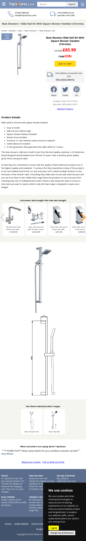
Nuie (20, 30)
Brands (12, 30)
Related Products (65, 109)
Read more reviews (31, 462)
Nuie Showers (30, 30)
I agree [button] (53, 528)
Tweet (65, 91)
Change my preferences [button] (62, 533)
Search (71, 4)
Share (53, 91)
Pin (76, 91)
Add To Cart (65, 64)
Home (4, 30)
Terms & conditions (40, 523)
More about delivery (65, 79)
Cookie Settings (21, 523)
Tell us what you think (53, 462)
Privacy (8, 523)
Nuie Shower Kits (47, 30)
